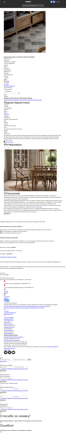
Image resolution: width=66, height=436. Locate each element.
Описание (21, 100)
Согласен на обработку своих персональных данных (14, 368)
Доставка (6, 307)
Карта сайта (7, 350)
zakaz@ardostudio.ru (9, 327)
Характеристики (8, 100)
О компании (11, 306)
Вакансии (35, 307)
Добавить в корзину (9, 98)
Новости (6, 306)
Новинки (17, 307)
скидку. (16, 383)
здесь (40, 207)
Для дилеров (41, 307)
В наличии (11, 307)
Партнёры (25, 307)
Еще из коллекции (28, 100)
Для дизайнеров (30, 306)
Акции (36, 306)
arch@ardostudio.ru (9, 330)
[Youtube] (13, 354)
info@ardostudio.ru (9, 333)
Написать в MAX (8, 337)
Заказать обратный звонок (11, 335)
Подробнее (7, 213)
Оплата (30, 307)
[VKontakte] (6, 354)
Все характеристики (9, 86)
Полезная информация (44, 306)
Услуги (21, 307)
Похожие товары (37, 100)
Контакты (23, 306)
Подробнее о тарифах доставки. (8, 257)
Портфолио (18, 306)
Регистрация (3, 361)
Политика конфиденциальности (12, 340)
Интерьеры (15, 100)
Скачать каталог (9, 142)
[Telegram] (10, 354)
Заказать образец (27, 98)
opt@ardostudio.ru (8, 324)
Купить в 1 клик (18, 98)
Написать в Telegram (18, 337)
